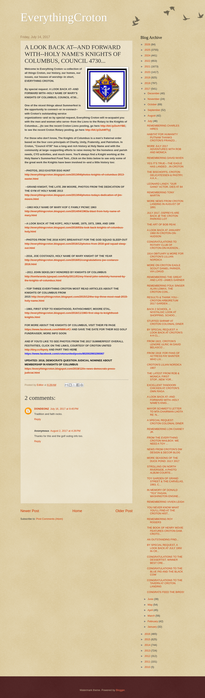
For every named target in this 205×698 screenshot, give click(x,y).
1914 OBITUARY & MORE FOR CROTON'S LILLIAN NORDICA (165, 256)
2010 (148, 667)
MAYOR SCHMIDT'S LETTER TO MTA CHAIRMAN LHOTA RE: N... (165, 411)
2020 (148, 72)
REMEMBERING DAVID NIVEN (165, 157)
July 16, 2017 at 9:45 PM (64, 408)
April (150, 610)
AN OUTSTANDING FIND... (163, 539)
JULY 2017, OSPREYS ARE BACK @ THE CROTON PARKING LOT (163, 216)
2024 (148, 55)
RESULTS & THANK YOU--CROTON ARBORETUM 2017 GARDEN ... (162, 300)
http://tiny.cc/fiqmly (36, 349)
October (152, 104)
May (150, 604)
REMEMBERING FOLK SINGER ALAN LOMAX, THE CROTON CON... (165, 288)
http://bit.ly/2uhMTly (97, 129)
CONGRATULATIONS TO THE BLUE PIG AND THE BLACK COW (165, 571)
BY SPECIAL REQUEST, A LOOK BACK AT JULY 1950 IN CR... (164, 548)
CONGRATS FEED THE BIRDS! (165, 592)
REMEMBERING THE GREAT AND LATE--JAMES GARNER (165, 279)
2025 (148, 49)
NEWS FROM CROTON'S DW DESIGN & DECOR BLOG (164, 451)
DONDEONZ (41, 408)
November (154, 98)
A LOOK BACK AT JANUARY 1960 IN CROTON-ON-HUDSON (163, 233)
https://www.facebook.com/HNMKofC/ (48, 329)
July (150, 121)
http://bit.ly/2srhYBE (112, 125)
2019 (148, 77)
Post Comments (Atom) (49, 518)
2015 (148, 639)
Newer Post (29, 511)
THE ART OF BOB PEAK (161, 224)
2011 (148, 661)
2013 (148, 650)
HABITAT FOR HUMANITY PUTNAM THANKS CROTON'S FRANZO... (162, 137)
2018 (148, 83)
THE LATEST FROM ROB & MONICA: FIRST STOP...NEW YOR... (163, 376)
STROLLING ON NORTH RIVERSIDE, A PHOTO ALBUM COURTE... (162, 469)
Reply (37, 419)
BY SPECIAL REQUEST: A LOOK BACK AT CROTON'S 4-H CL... (165, 332)
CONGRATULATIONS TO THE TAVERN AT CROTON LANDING (164, 583)
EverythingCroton (63, 17)
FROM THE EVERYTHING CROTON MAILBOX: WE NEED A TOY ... (163, 440)
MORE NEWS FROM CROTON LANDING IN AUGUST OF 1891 (165, 204)
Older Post (124, 511)
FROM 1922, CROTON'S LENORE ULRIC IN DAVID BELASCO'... (164, 344)
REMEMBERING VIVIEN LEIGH (165, 501)
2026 (148, 44)
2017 (148, 88)
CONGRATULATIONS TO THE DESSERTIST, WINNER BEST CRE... (164, 559)
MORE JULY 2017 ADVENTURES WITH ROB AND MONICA (164, 149)
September (154, 109)
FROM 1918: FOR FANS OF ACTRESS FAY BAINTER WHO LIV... (163, 356)
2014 (148, 644)
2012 (148, 655)
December (154, 93)
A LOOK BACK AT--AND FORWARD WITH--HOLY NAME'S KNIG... (163, 399)
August (152, 115)
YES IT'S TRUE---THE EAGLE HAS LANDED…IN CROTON (165, 165)
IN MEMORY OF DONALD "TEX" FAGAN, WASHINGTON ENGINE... (163, 493)
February (153, 621)
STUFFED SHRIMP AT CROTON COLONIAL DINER (165, 322)
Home (77, 511)
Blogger (120, 690)
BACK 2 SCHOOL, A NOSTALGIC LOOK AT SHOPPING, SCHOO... (162, 312)
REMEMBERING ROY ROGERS (160, 521)
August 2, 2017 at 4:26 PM (65, 430)
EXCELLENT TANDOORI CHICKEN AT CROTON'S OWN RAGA (163, 388)
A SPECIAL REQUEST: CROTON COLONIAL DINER (165, 422)
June (151, 599)
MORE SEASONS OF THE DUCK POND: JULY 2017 (163, 459)
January (152, 626)
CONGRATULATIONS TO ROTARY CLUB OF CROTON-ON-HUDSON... (163, 244)
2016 (148, 633)
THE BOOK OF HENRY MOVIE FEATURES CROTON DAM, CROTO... (165, 530)
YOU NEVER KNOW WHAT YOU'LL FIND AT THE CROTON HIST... (163, 510)
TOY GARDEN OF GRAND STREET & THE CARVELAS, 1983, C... (165, 481)
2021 (148, 66)
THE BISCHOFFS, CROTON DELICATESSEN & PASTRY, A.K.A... (165, 175)
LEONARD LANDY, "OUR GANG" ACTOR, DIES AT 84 (165, 185)
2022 (148, 60)
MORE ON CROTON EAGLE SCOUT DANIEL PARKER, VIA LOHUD (164, 268)
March (151, 615)
